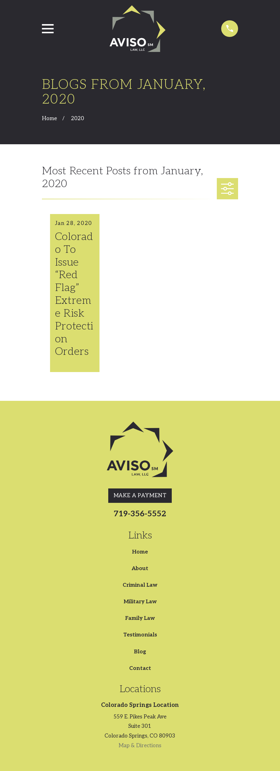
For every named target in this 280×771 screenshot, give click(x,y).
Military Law (140, 602)
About (140, 568)
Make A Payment (140, 496)
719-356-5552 (140, 514)
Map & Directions (140, 746)
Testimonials (140, 635)
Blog (140, 652)
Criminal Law (140, 585)
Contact (140, 668)
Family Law (140, 618)
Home (140, 552)
